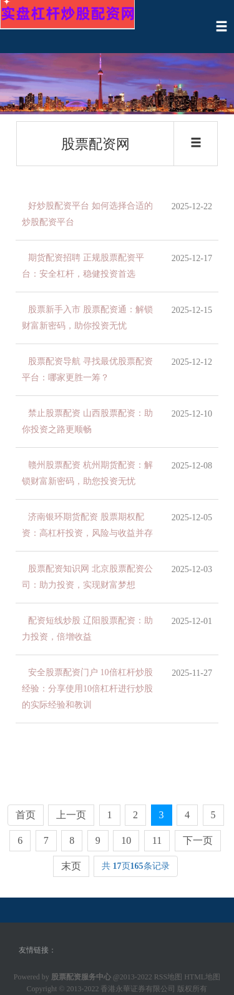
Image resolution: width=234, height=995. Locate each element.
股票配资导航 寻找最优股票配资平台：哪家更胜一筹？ (87, 369)
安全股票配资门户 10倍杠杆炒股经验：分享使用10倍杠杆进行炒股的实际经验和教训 (87, 689)
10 (126, 840)
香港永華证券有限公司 (137, 988)
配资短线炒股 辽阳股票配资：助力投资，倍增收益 (87, 628)
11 (157, 840)
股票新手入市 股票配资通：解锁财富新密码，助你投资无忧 (87, 317)
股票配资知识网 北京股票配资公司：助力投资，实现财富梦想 (87, 577)
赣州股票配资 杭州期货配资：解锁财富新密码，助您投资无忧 (87, 473)
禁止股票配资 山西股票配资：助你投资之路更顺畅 (87, 421)
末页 (71, 866)
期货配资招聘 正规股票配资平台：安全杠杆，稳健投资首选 (83, 266)
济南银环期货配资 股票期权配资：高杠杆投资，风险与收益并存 (87, 525)
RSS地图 (168, 977)
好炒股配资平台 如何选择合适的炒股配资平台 (87, 214)
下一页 (198, 840)
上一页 (71, 814)
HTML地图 (202, 977)
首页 (26, 814)
